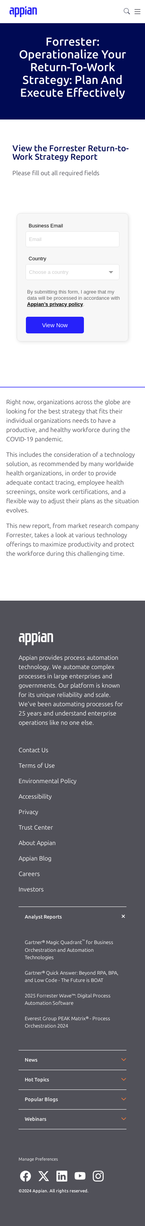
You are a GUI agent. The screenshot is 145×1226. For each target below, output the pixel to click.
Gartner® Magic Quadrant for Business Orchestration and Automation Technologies (69, 949)
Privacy (28, 812)
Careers (29, 874)
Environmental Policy (48, 781)
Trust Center (36, 827)
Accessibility (35, 796)
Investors (31, 889)
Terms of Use (37, 765)
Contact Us (33, 750)
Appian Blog (35, 858)
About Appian (37, 843)
